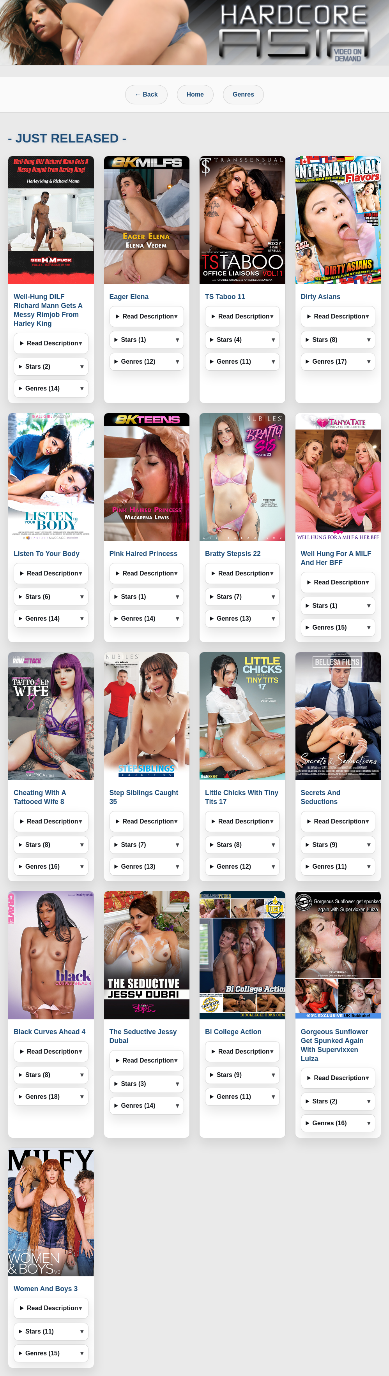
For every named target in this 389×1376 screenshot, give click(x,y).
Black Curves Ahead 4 (49, 1032)
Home (195, 94)
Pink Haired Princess (144, 554)
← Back (146, 94)
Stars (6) (37, 596)
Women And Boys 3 (46, 1289)
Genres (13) (234, 618)
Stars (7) (229, 596)
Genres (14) (42, 388)
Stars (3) (133, 1083)
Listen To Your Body (47, 554)
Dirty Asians (321, 297)
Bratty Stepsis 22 (233, 554)
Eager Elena (129, 297)
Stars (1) (133, 339)
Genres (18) (42, 1096)
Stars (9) (324, 844)
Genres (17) (329, 361)
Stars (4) (229, 339)
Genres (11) (234, 361)
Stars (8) (324, 339)
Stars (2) (37, 366)
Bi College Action (233, 1032)
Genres (243, 94)
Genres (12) (138, 361)
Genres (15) (329, 627)
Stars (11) (39, 1331)
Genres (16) (42, 866)
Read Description (52, 343)
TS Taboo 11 (225, 297)
